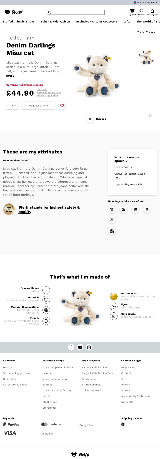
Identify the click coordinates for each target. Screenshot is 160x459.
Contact (126, 373)
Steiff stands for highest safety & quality (49, 209)
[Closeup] (90, 119)
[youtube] (80, 347)
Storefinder (49, 407)
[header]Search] (76, 12)
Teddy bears (89, 379)
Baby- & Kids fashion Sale (97, 373)
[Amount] (12, 105)
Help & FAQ (128, 367)
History (7, 367)
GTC (123, 379)
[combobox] (141, 2)
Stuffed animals (91, 384)
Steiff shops (49, 401)
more (10, 75)
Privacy (125, 390)
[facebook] (71, 347)
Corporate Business (15, 384)
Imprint (125, 384)
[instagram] (89, 347)
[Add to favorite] (62, 105)
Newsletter (128, 401)
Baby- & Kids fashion (94, 367)
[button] (132, 12)
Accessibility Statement (135, 396)
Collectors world (92, 390)
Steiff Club (9, 379)
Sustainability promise (16, 373)
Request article (38, 105)
